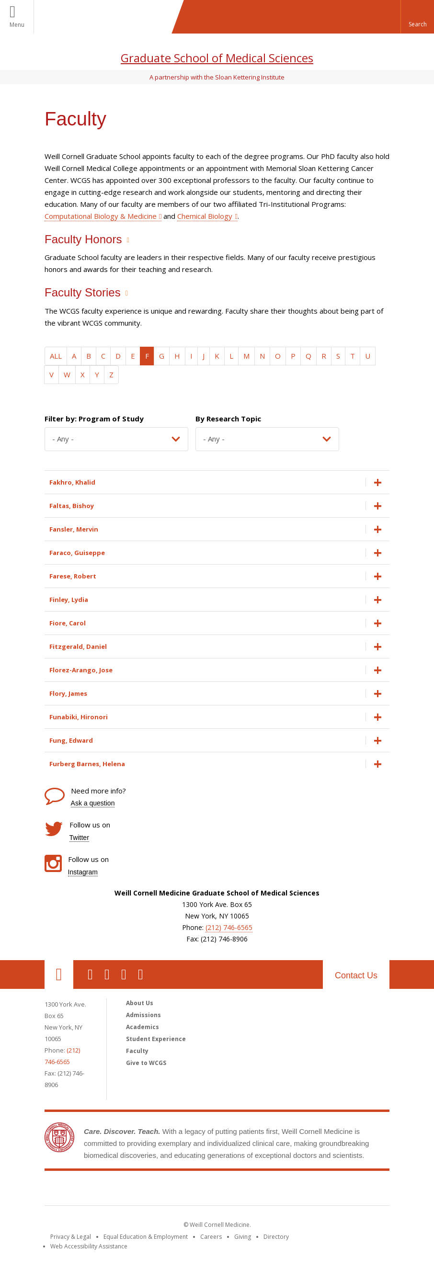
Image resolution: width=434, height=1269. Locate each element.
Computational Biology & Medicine (101, 216)
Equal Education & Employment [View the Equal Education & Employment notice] (145, 1237)
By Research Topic (228, 418)
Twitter (79, 837)
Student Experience (156, 1039)
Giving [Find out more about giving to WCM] (242, 1237)
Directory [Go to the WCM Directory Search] (276, 1237)
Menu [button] (17, 25)
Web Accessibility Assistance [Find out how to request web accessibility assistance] (88, 1246)
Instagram (83, 872)
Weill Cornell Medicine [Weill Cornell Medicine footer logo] (217, 1190)
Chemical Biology (204, 216)
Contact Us (356, 975)
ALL (56, 356)
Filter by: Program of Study (94, 418)
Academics (142, 1027)
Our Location (59, 974)
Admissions (143, 1015)
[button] (417, 17)
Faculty (137, 1051)
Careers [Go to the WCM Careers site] (211, 1237)
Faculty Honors (83, 239)
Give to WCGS (146, 1063)
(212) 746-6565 (229, 927)
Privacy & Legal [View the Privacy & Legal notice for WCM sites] (70, 1237)
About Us (139, 1003)
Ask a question (93, 803)
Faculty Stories (83, 292)
